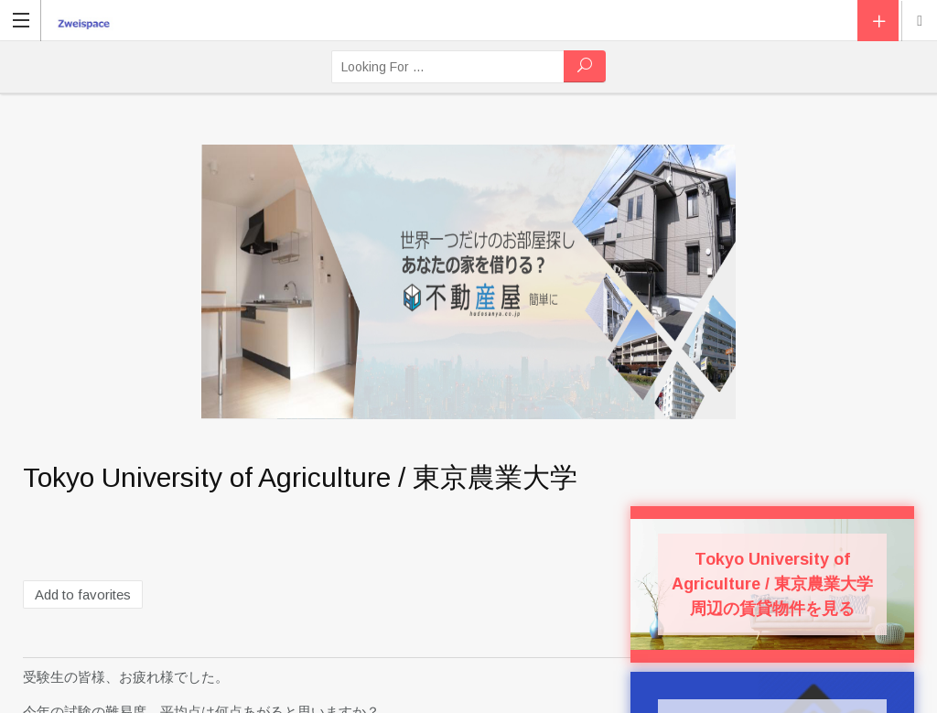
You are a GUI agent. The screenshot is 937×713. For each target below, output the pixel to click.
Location (919, 21)
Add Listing (878, 20)
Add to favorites (83, 594)
